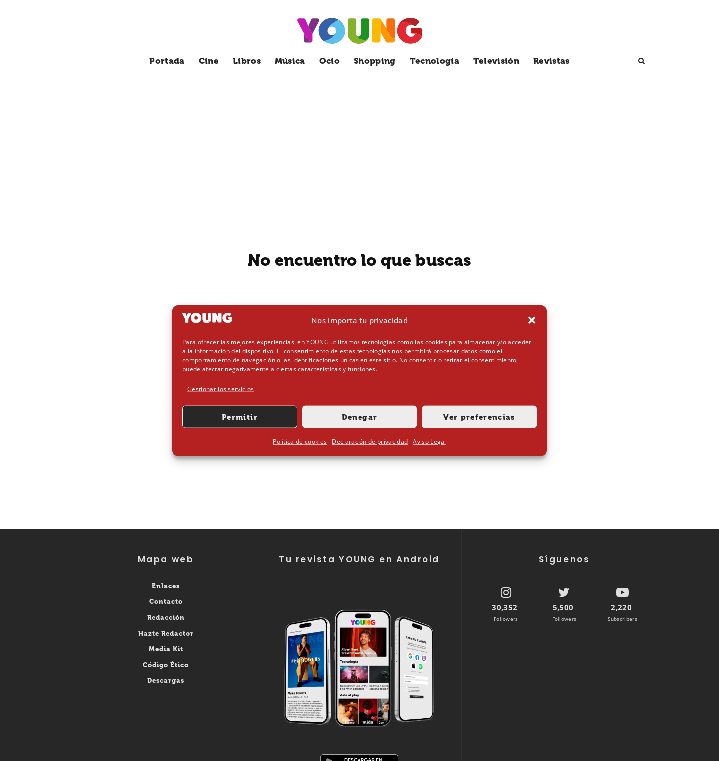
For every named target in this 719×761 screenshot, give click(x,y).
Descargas (165, 680)
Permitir (240, 417)
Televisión (496, 61)
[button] (532, 320)
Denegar (359, 417)
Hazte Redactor (166, 633)
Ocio (329, 61)
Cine (209, 61)
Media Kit (166, 649)
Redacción (166, 617)
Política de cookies (300, 441)
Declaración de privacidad (370, 441)
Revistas (551, 61)
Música (290, 61)
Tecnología (434, 61)
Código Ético (166, 665)
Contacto (166, 601)
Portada (166, 61)
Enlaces (166, 586)
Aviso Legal (429, 441)
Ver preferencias (479, 417)
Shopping (375, 61)
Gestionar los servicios (220, 389)
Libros (247, 61)
